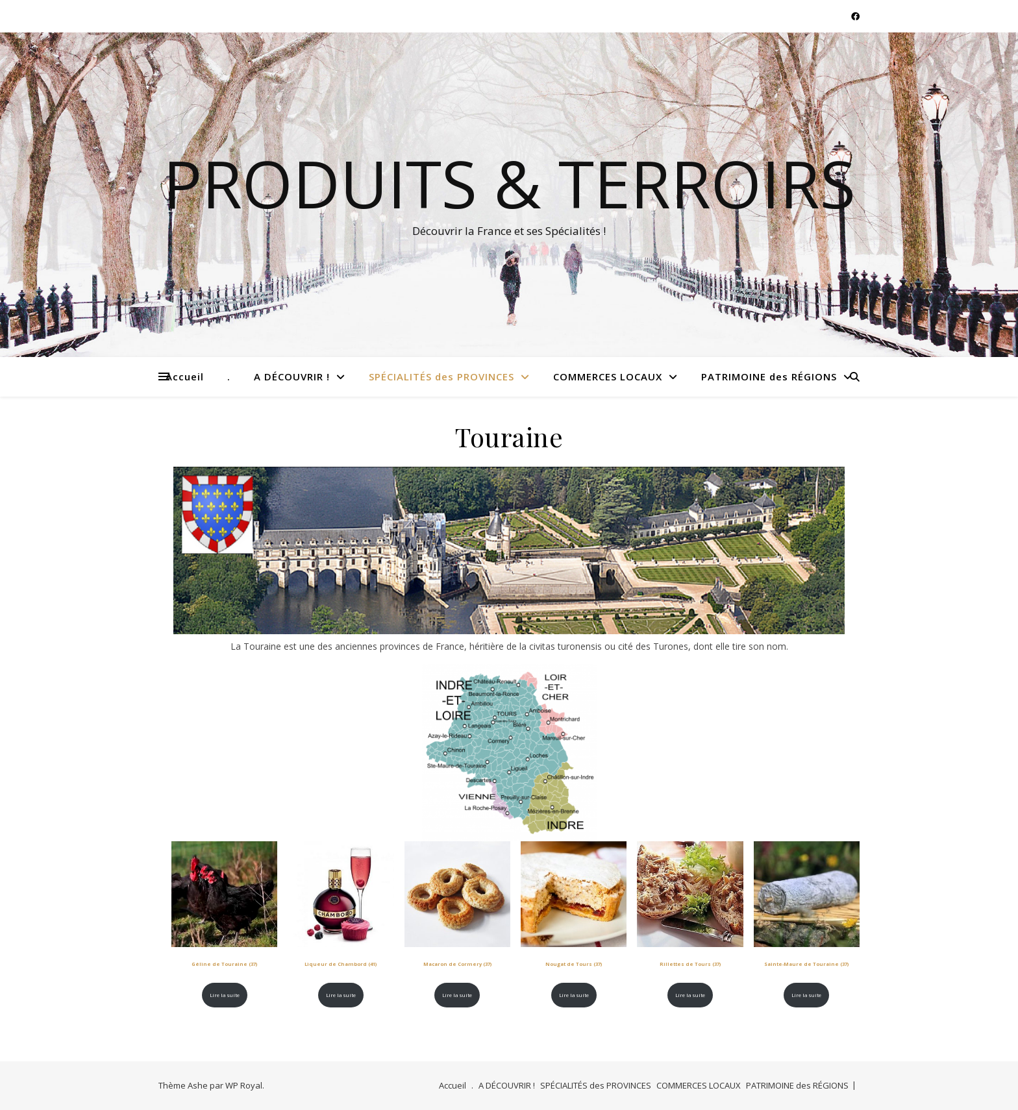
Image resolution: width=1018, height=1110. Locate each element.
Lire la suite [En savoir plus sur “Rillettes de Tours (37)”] (690, 995)
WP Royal (243, 1085)
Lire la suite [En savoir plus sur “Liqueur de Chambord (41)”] (341, 995)
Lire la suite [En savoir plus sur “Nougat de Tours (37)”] (574, 995)
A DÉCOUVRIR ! (292, 376)
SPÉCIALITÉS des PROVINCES (441, 376)
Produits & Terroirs (509, 183)
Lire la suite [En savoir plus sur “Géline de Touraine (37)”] (225, 995)
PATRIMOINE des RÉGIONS (769, 376)
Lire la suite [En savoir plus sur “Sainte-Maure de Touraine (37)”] (806, 995)
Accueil (185, 376)
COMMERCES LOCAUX (607, 376)
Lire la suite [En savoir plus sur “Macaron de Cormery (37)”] (457, 995)
